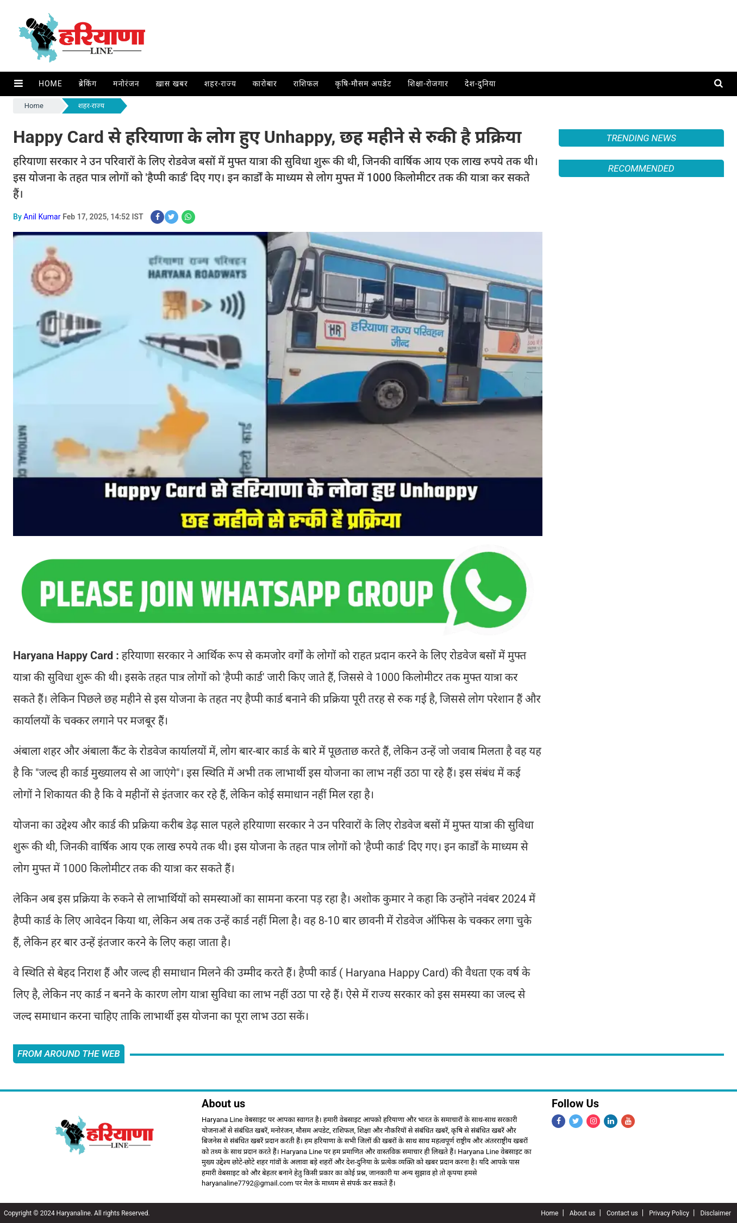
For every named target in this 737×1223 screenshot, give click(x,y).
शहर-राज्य (220, 83)
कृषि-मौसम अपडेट (363, 83)
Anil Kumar (41, 216)
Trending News (641, 138)
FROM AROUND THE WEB (68, 1053)
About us (583, 1212)
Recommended (641, 168)
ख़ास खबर (171, 83)
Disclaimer (715, 1212)
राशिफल (305, 83)
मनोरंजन (126, 83)
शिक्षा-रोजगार (427, 83)
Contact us (622, 1212)
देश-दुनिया (479, 83)
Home (50, 83)
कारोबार (264, 83)
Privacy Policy (669, 1212)
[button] (18, 84)
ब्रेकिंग (87, 83)
